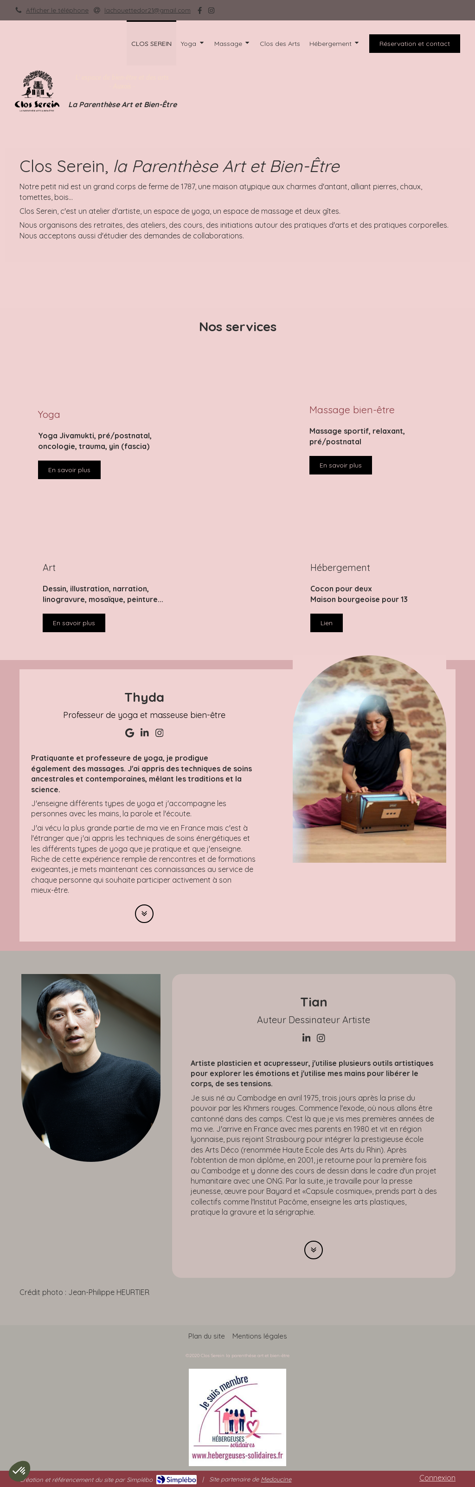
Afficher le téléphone (57, 10)
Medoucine (276, 1479)
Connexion (437, 1477)
